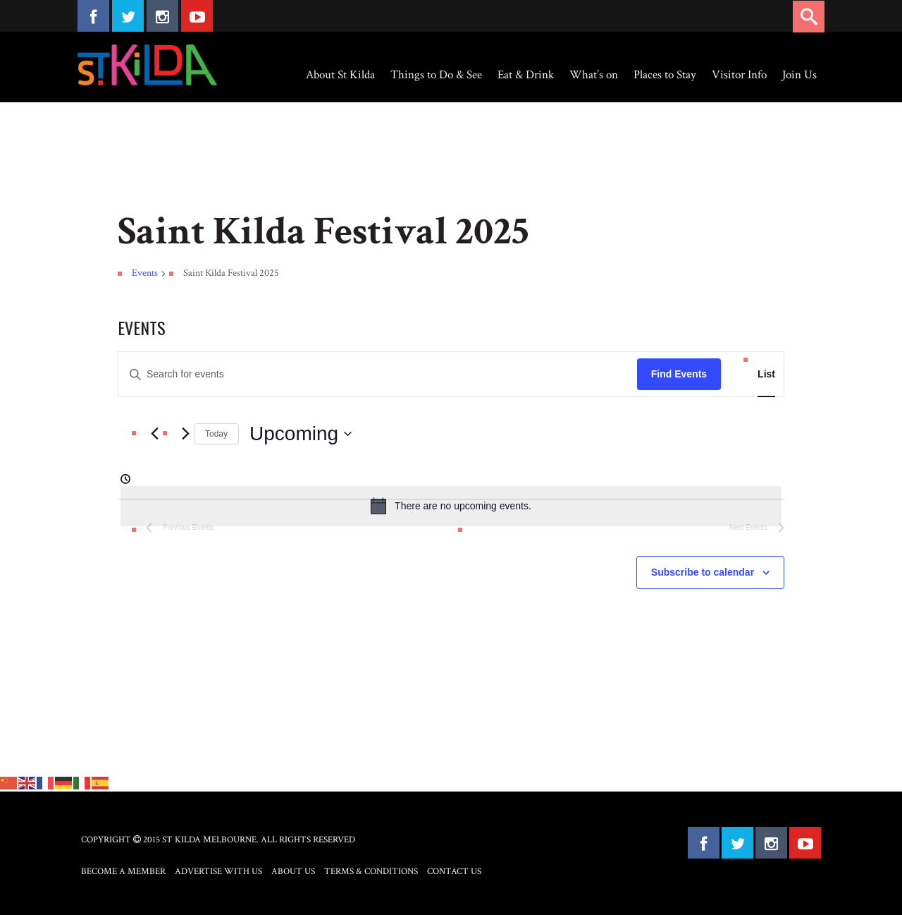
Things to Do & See (436, 75)
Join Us (799, 75)
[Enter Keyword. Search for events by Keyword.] (377, 374)
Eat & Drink (526, 75)
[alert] (451, 506)
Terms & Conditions (371, 872)
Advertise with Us (218, 872)
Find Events (679, 374)
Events (145, 273)
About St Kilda (340, 75)
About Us (293, 872)
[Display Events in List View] (766, 374)
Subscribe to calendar (702, 572)
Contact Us (454, 872)
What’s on (593, 75)
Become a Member (123, 872)
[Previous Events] (154, 433)
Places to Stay (665, 75)
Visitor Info (739, 75)
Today (216, 434)
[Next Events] (185, 433)
